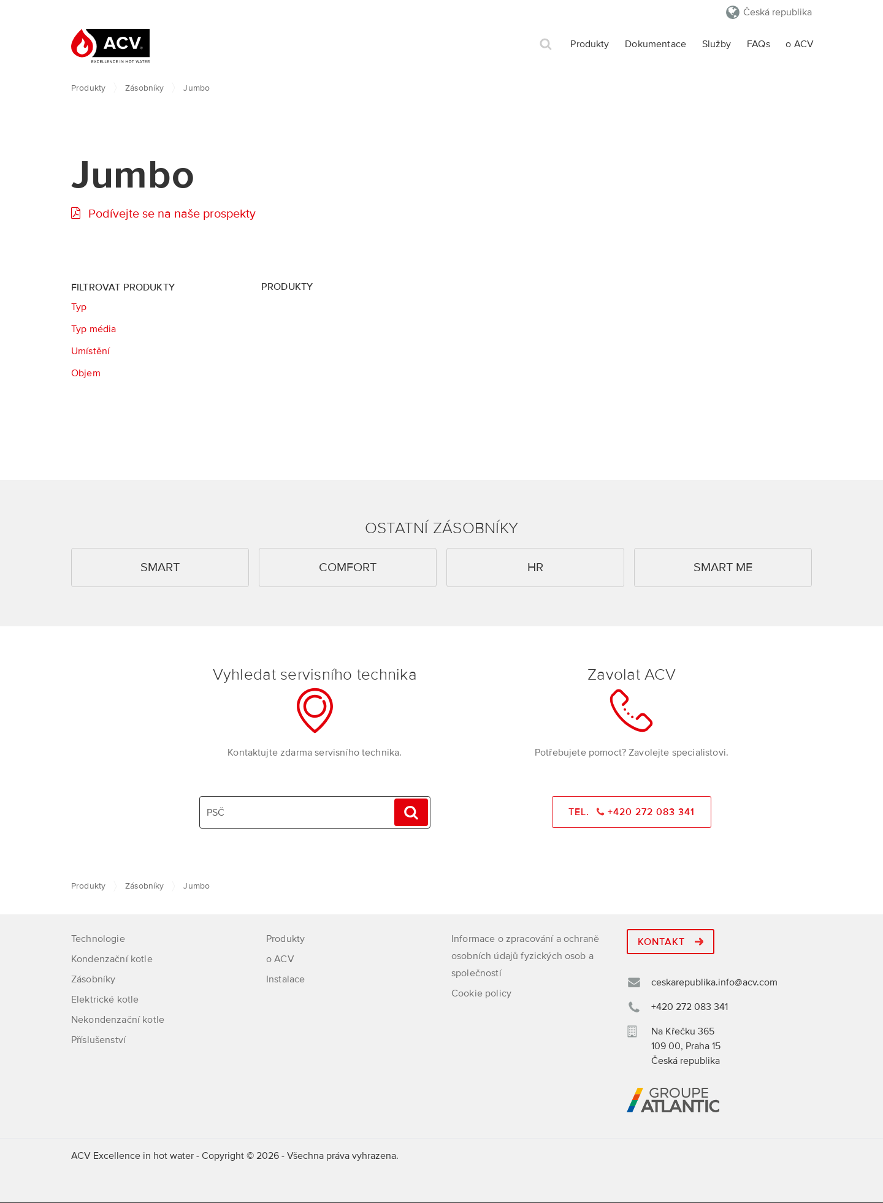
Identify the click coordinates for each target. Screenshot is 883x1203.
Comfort (348, 567)
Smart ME (723, 567)
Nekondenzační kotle (117, 1020)
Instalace (285, 980)
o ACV (800, 44)
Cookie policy (481, 994)
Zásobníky (144, 88)
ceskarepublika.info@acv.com (714, 983)
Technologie (98, 939)
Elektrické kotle (105, 1000)
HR (535, 567)
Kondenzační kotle (112, 960)
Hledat (545, 44)
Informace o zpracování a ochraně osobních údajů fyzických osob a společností (525, 956)
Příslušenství (98, 1040)
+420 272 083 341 (689, 1007)
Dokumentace (655, 44)
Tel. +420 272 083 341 (631, 812)
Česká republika (777, 12)
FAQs (758, 44)
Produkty (589, 44)
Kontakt (670, 942)
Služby (717, 44)
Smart (160, 567)
